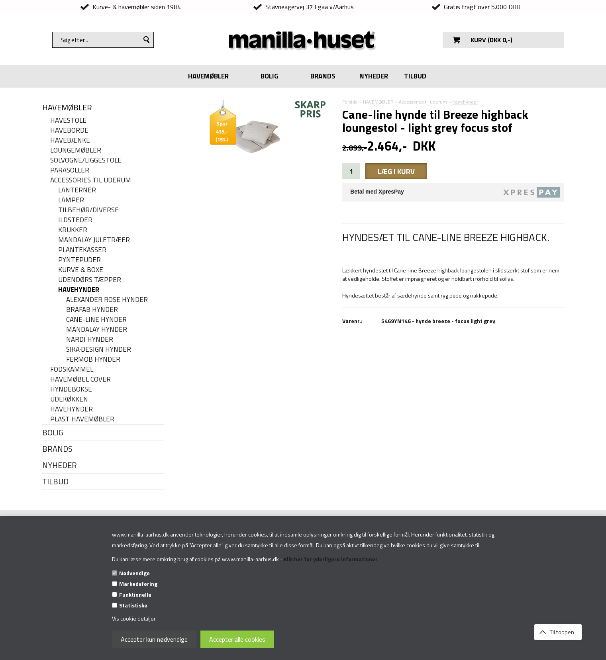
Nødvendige (134, 573)
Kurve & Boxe (80, 270)
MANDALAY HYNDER (96, 330)
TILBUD (415, 76)
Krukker (72, 230)
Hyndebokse (71, 389)
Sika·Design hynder (98, 349)
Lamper (71, 200)
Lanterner (77, 190)
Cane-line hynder (96, 320)
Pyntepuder (79, 260)
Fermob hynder (93, 359)
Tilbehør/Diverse (88, 210)
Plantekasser (82, 250)
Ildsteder (75, 220)
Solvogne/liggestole (86, 160)
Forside (350, 102)
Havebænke (70, 140)
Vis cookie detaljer (134, 618)
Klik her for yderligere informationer (331, 559)
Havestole (68, 120)
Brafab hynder (92, 310)
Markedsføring (138, 584)
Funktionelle (135, 594)
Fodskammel (71, 369)
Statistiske (133, 605)
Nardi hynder (89, 340)
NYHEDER (373, 76)
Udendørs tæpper (89, 280)
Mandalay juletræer (94, 240)
